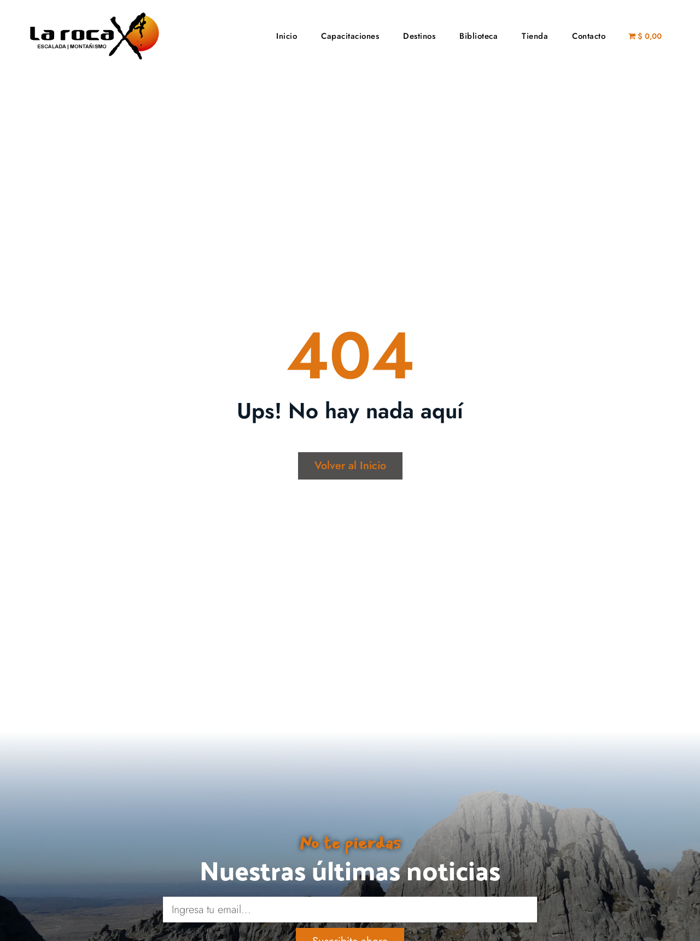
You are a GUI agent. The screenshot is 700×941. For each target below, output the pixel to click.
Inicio (286, 36)
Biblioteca (478, 36)
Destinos (419, 36)
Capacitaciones (350, 36)
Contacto (588, 36)
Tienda (535, 36)
